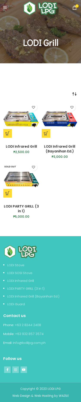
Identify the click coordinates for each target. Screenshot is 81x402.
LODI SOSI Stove (19, 273)
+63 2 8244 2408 (28, 325)
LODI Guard (16, 304)
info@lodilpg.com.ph (29, 342)
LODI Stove (15, 265)
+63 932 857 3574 (29, 334)
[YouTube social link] (24, 369)
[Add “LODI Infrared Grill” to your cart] (7, 133)
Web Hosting (43, 396)
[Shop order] (74, 93)
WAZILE (64, 396)
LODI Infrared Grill (21, 146)
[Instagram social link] (15, 369)
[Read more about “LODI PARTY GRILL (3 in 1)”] (7, 193)
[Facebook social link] (7, 369)
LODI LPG (54, 389)
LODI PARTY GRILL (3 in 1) (21, 209)
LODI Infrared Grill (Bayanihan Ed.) (59, 149)
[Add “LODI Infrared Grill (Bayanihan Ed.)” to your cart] (46, 133)
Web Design (21, 396)
